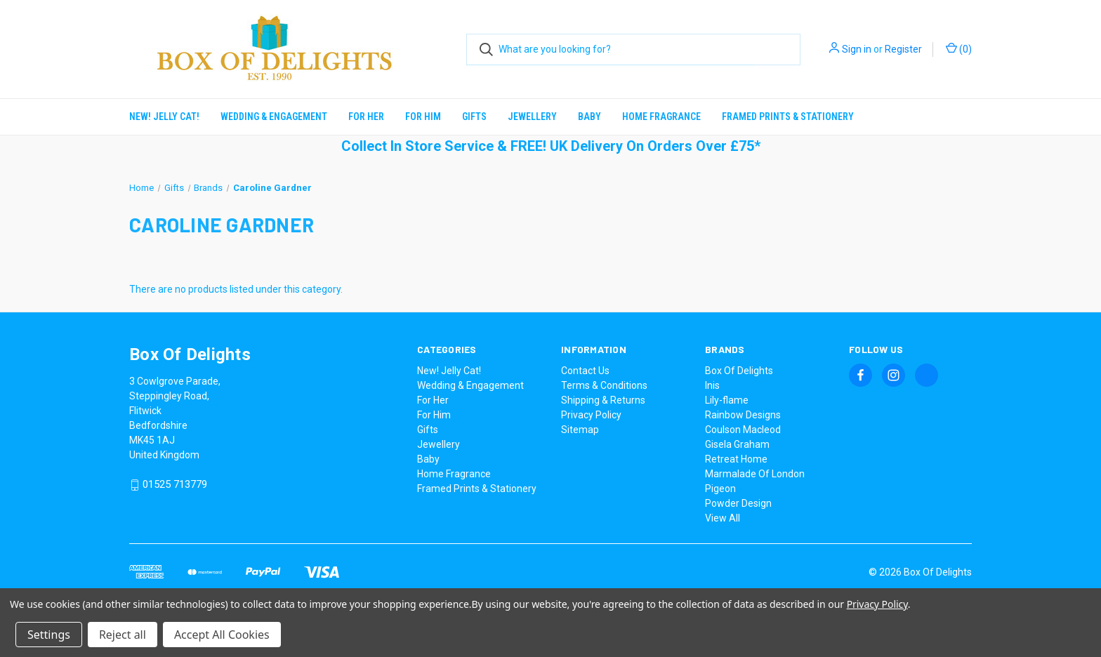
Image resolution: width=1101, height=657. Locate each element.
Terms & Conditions (604, 385)
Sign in (856, 49)
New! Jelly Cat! (164, 116)
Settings (48, 634)
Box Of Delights (739, 370)
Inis (712, 385)
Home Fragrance (661, 116)
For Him (423, 116)
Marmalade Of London (755, 473)
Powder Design (738, 503)
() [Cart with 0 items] (959, 48)
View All (722, 518)
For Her (366, 116)
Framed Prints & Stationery (788, 116)
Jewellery (532, 116)
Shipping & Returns (603, 400)
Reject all (122, 634)
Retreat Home (736, 459)
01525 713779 (175, 485)
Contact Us (585, 370)
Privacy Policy (591, 414)
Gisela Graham (737, 444)
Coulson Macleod (743, 429)
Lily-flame (727, 400)
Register (903, 49)
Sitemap (580, 429)
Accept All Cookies (222, 634)
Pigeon (720, 488)
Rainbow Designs (743, 414)
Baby (589, 116)
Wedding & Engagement (273, 116)
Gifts (474, 116)
